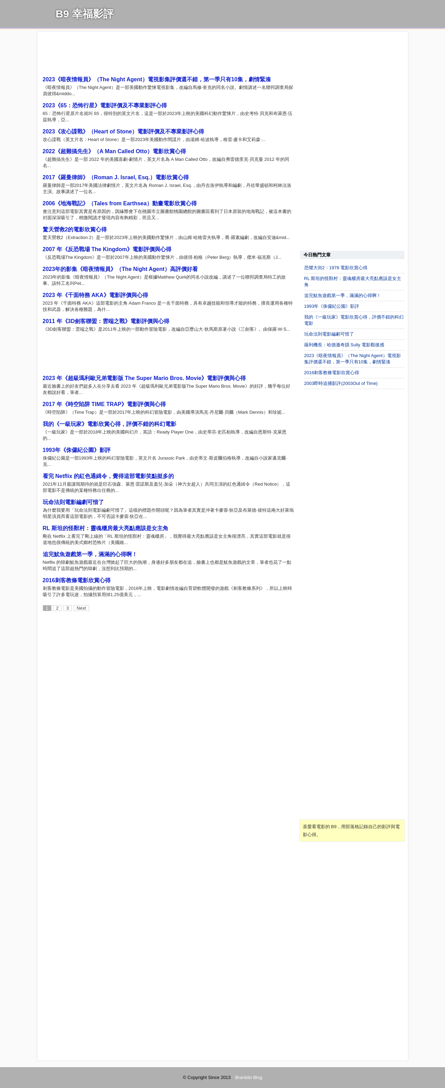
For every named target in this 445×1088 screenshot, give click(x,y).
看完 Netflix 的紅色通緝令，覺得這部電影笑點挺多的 (108, 476)
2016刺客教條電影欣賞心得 (77, 580)
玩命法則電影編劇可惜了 (73, 502)
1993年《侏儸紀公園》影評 (77, 450)
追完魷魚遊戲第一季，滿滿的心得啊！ (90, 554)
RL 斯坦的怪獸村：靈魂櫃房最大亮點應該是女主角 (105, 528)
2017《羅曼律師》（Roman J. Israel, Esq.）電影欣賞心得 (116, 177)
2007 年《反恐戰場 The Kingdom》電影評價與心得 (107, 249)
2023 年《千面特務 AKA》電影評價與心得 (95, 295)
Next (81, 608)
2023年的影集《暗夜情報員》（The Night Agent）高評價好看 (120, 269)
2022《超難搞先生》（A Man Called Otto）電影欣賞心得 (114, 151)
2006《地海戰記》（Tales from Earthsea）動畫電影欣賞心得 (120, 203)
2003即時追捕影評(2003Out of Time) (341, 383)
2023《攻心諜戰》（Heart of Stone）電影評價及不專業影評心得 (123, 131)
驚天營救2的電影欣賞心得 (75, 229)
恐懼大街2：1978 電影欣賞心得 (336, 267)
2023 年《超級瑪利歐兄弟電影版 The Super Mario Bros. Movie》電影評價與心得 (144, 378)
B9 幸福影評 (85, 13)
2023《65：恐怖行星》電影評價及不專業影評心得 (105, 105)
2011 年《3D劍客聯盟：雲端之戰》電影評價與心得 (106, 321)
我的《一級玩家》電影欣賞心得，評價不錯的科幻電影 (109, 424)
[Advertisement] (169, 55)
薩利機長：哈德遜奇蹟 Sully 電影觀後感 (344, 344)
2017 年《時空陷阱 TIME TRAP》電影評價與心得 (104, 404)
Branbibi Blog (248, 1077)
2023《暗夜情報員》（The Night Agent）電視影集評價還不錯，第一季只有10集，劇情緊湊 (157, 79)
